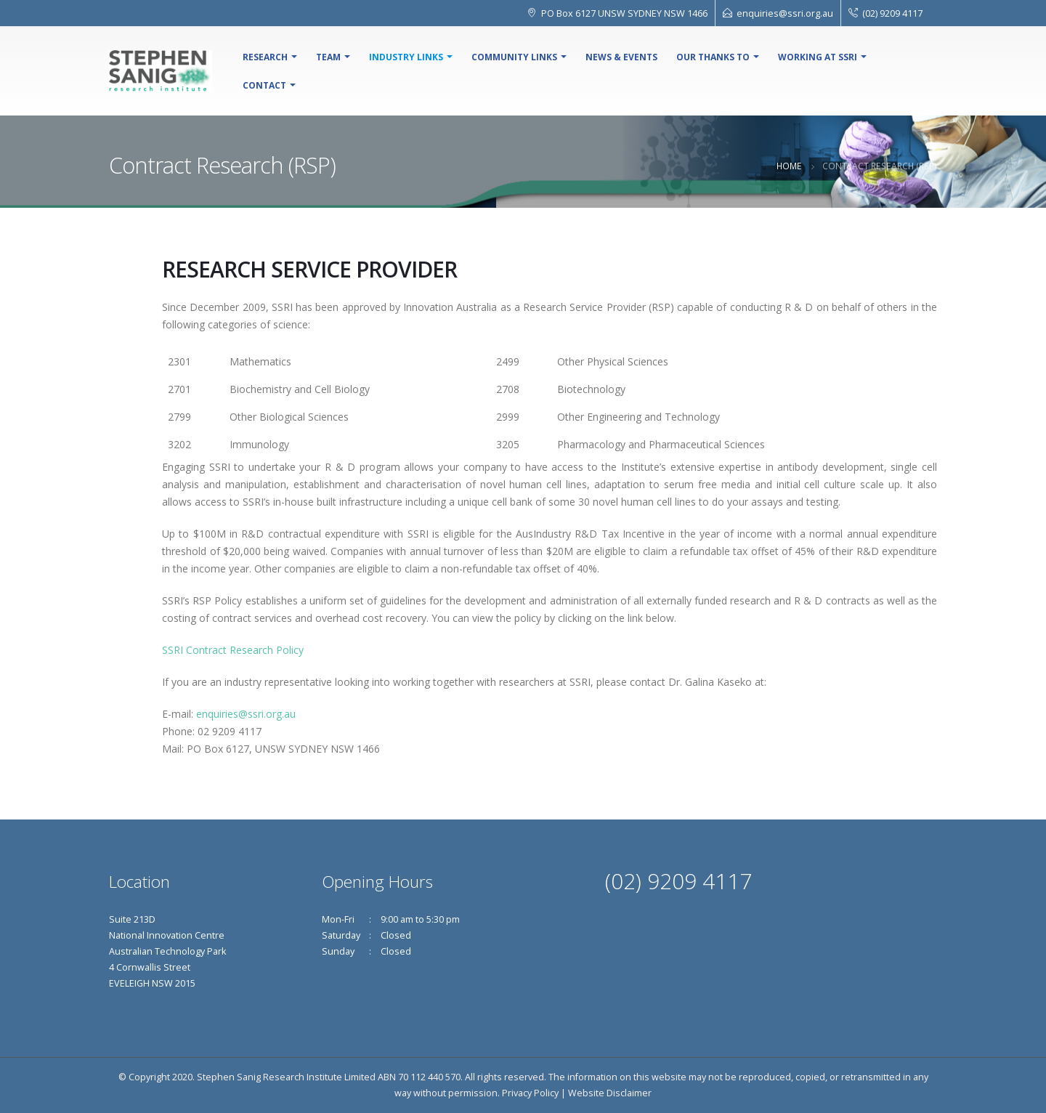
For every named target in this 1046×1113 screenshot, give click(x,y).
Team (328, 57)
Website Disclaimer (610, 1093)
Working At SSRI (817, 57)
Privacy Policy (530, 1093)
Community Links (514, 57)
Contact (264, 85)
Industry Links (406, 57)
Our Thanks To (713, 57)
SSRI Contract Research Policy (233, 650)
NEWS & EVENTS (621, 57)
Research (265, 57)
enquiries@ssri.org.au (785, 13)
